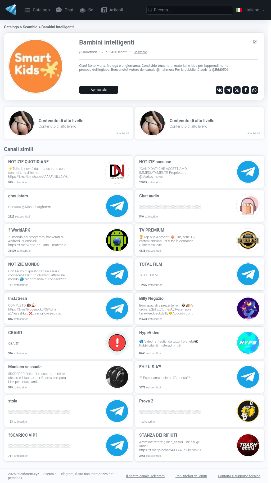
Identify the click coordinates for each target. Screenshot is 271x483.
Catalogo (11, 27)
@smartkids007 (91, 52)
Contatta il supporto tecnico (239, 476)
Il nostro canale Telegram (145, 476)
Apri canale (99, 90)
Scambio (30, 27)
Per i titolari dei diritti (191, 476)
